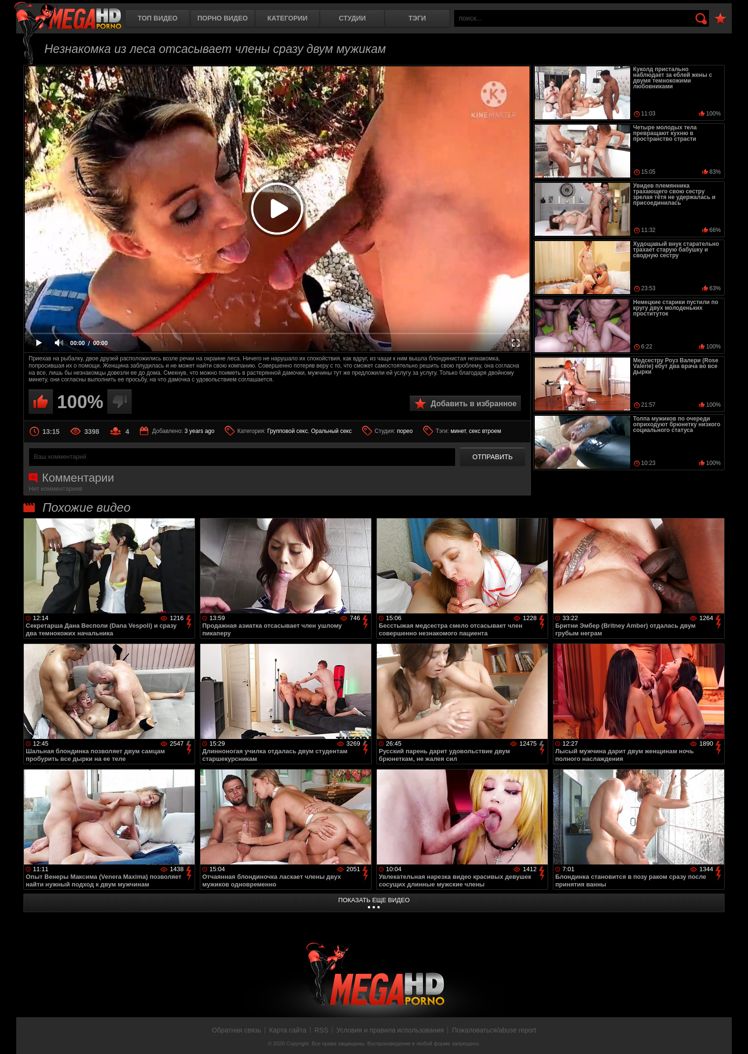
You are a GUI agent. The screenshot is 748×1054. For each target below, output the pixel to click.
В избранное (720, 18)
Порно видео (222, 18)
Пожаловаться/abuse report (494, 1030)
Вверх (734, 1036)
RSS (321, 1030)
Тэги (417, 18)
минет (458, 431)
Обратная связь (236, 1030)
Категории (288, 18)
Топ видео (157, 18)
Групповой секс (287, 431)
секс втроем (485, 431)
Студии (352, 18)
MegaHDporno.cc (67, 16)
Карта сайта (287, 1030)
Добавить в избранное (474, 404)
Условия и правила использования (390, 1030)
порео (405, 431)
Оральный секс (331, 431)
